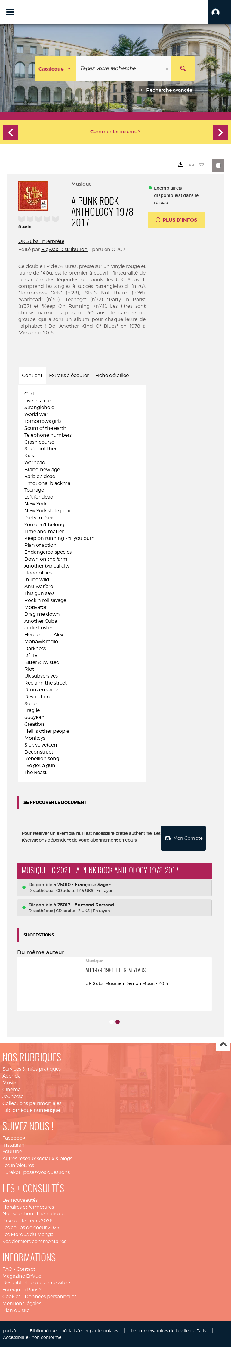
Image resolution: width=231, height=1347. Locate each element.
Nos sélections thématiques (34, 1213)
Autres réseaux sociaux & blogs (37, 1158)
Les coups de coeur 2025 (30, 1227)
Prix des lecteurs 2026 (27, 1220)
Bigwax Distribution (64, 249)
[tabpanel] (82, 583)
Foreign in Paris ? (22, 1289)
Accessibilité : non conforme (32, 1337)
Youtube (12, 1151)
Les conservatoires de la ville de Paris (168, 1330)
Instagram (14, 1145)
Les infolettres (18, 1165)
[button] (219, 12)
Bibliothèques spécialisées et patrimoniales (74, 1330)
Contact (26, 1269)
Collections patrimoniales (31, 1103)
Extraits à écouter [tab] (69, 375)
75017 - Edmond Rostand (85, 905)
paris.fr (10, 1330)
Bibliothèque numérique (31, 1110)
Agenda (11, 1076)
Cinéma (11, 1089)
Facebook (13, 1138)
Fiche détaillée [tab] (112, 375)
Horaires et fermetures (28, 1207)
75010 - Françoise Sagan (84, 884)
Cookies (11, 1296)
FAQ (7, 1269)
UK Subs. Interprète (41, 241)
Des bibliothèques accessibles (36, 1283)
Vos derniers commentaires (34, 1241)
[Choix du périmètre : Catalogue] (55, 68)
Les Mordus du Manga (28, 1234)
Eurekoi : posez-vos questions (36, 1172)
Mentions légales (21, 1303)
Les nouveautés (20, 1200)
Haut (223, 1044)
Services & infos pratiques (31, 1069)
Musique (12, 1083)
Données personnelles (50, 1296)
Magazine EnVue (21, 1276)
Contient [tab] (32, 375)
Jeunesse (12, 1096)
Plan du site (15, 1310)
